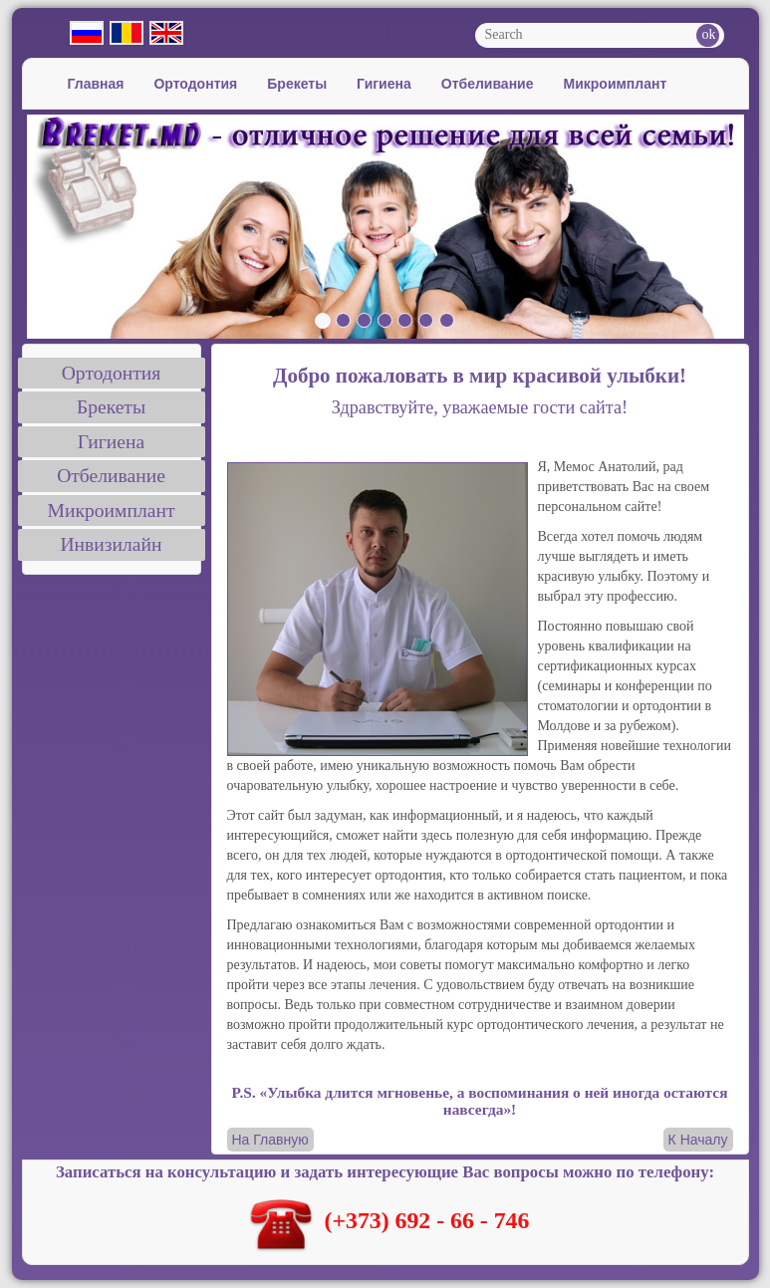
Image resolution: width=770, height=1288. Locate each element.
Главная (96, 84)
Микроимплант (615, 84)
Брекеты (297, 84)
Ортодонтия (195, 84)
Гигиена (384, 84)
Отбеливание (487, 84)
